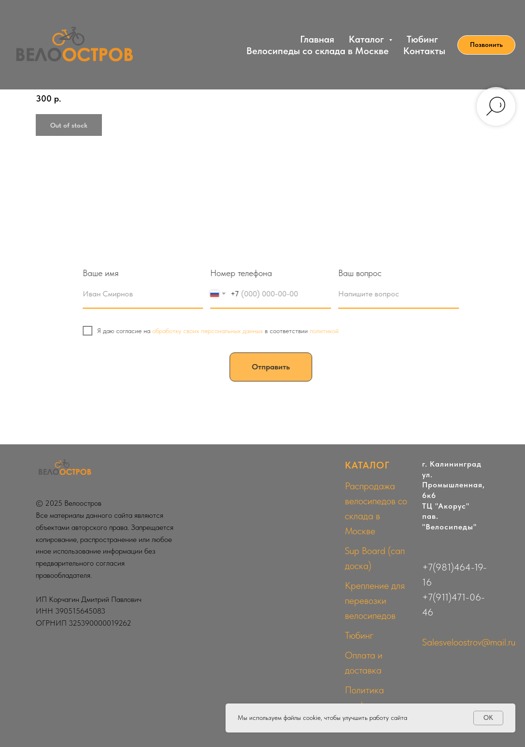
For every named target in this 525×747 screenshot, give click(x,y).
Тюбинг (422, 39)
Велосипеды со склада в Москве (317, 51)
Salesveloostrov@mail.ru (468, 642)
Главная (317, 39)
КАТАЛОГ (367, 465)
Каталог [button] (367, 39)
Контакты (424, 51)
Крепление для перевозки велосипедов (375, 600)
